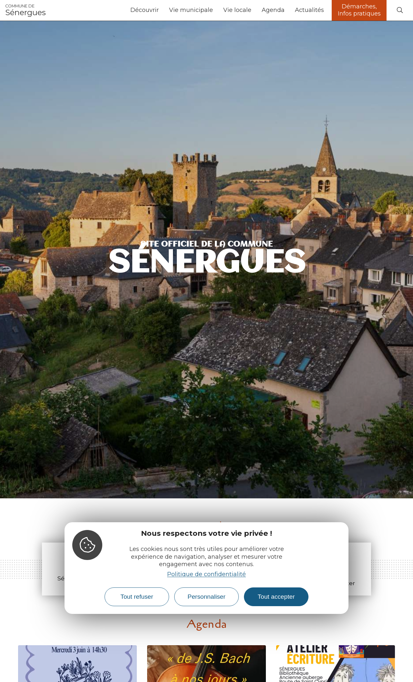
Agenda (273, 10)
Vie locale (237, 10)
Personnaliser (206, 596)
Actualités (309, 10)
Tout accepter (276, 596)
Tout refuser (136, 596)
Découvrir (144, 10)
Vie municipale (191, 10)
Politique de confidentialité (206, 574)
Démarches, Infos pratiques (359, 10)
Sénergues (25, 10)
